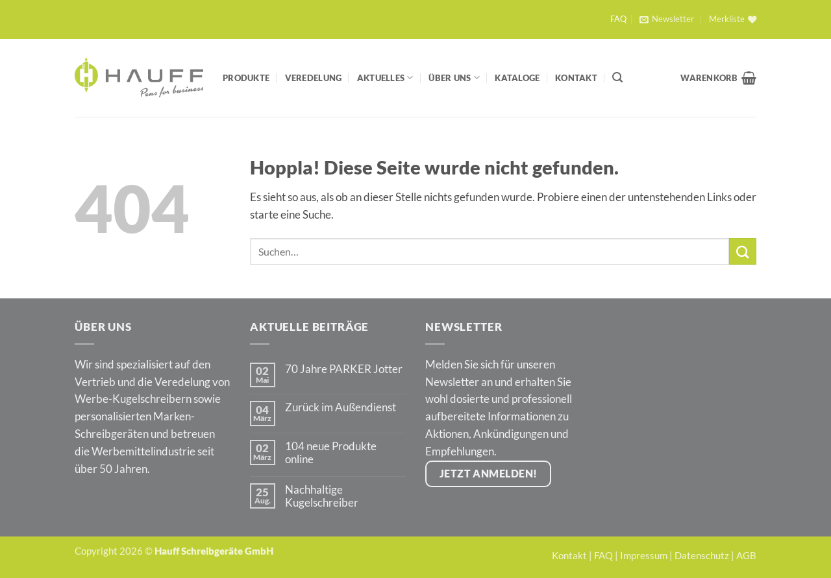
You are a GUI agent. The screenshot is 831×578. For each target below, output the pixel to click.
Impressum (643, 555)
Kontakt (576, 78)
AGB (746, 555)
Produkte (246, 78)
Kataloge (517, 78)
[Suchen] (617, 77)
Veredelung (313, 78)
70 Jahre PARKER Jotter (344, 369)
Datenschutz (702, 555)
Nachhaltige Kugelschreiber (321, 496)
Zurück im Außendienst (340, 407)
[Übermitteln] (742, 251)
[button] (666, 19)
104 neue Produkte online (331, 453)
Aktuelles (385, 77)
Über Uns (454, 77)
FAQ (618, 19)
